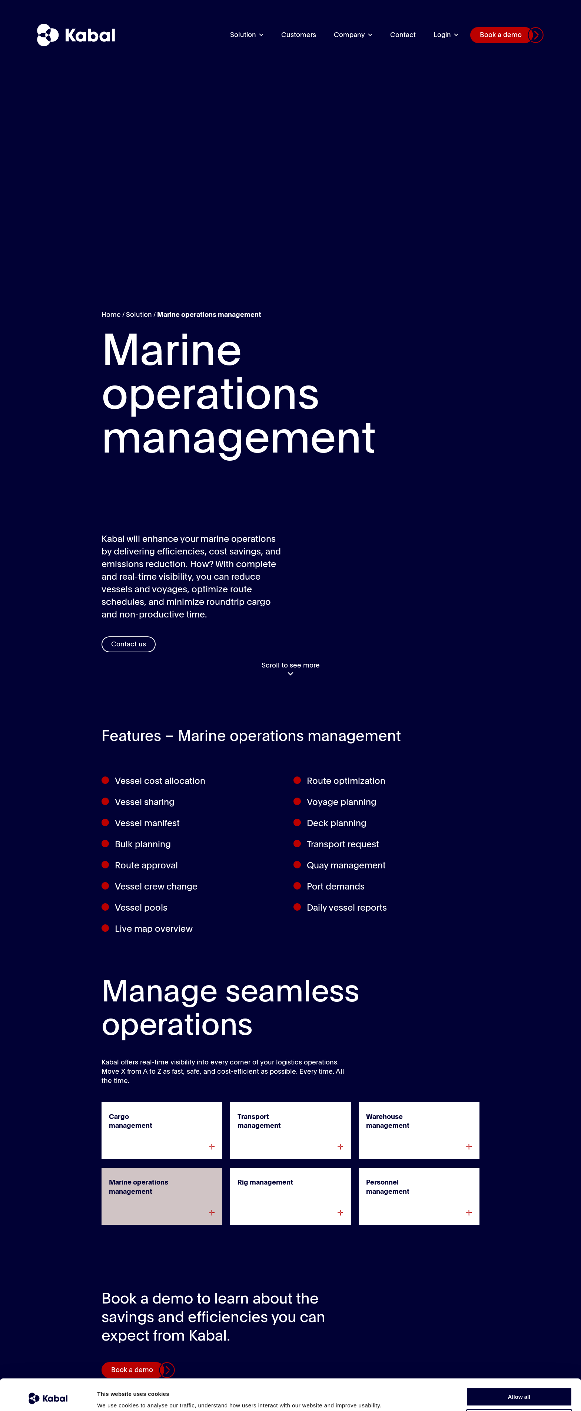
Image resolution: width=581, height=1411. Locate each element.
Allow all (519, 1367)
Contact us (128, 644)
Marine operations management (209, 315)
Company (349, 35)
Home (111, 315)
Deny (519, 1389)
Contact (403, 35)
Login (442, 35)
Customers (298, 35)
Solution (243, 35)
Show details (114, 1396)
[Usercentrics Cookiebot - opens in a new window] (48, 1396)
